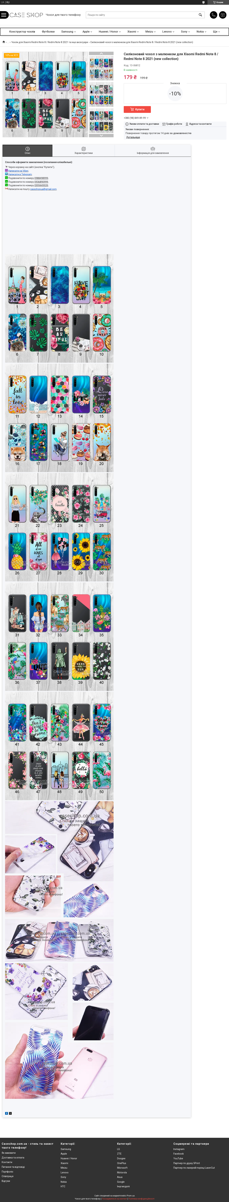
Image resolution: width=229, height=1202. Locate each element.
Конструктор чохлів (22, 31)
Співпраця (7, 1176)
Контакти (7, 1162)
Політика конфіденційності (141, 1199)
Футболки (48, 31)
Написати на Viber (18, 170)
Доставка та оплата (13, 1157)
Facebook (178, 1153)
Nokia (200, 31)
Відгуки (6, 1181)
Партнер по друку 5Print (186, 1163)
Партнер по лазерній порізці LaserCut (194, 1167)
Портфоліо (7, 1171)
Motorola (122, 1172)
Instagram (178, 1149)
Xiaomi (131, 31)
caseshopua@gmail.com (43, 189)
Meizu (149, 31)
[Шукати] (200, 15)
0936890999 (41, 181)
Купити (139, 109)
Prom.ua (131, 1196)
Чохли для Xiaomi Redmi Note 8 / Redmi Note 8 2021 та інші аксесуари (49, 42)
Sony (184, 31)
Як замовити (9, 1153)
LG (118, 1149)
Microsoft (122, 1167)
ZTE (119, 1153)
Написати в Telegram (20, 174)
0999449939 (41, 185)
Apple (86, 31)
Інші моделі (123, 1186)
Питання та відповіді (13, 1167)
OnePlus (121, 1163)
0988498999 (41, 178)
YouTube (178, 1158)
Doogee (121, 1158)
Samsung (67, 31)
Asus (120, 1177)
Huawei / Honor (108, 31)
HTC (63, 1186)
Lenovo (167, 31)
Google (121, 1181)
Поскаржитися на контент (114, 1199)
